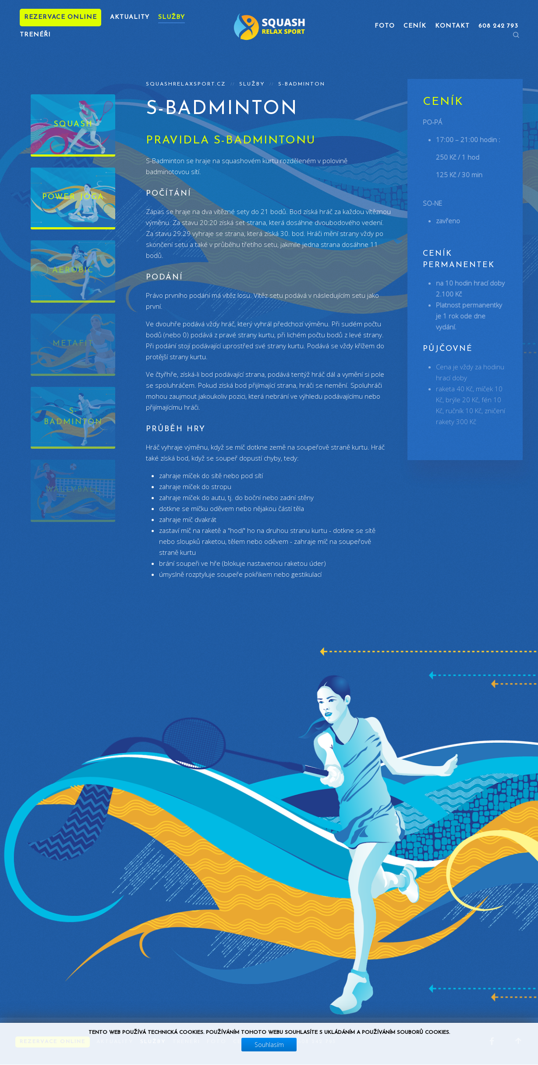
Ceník (415, 26)
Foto (385, 26)
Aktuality (129, 17)
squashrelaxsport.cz (186, 84)
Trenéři (35, 35)
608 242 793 (317, 1041)
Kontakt (452, 26)
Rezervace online (60, 17)
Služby (171, 17)
